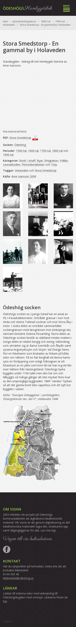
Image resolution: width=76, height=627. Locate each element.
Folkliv (64, 160)
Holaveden (9, 24)
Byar (40, 160)
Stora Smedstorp (20, 138)
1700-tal (45, 151)
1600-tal (33, 151)
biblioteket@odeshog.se (18, 578)
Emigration (51, 160)
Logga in (7, 621)
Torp (54, 164)
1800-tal (45, 21)
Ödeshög (20, 145)
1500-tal (21, 151)
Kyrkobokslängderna (24, 21)
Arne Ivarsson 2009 (23, 176)
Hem (5, 21)
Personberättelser (33, 164)
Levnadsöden (11, 164)
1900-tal (60, 21)
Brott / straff (27, 160)
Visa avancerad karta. (15, 131)
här (54, 530)
